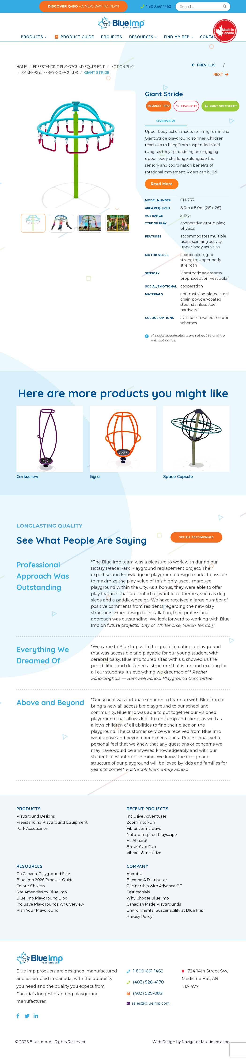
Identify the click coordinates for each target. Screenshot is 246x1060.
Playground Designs (35, 816)
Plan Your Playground (37, 910)
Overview (165, 121)
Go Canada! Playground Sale (43, 874)
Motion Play (122, 66)
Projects (111, 36)
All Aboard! (137, 841)
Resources (143, 36)
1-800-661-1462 (145, 971)
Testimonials (138, 892)
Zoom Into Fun (141, 822)
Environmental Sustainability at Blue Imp (165, 910)
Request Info (159, 105)
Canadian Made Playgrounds (154, 904)
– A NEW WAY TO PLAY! (83, 6)
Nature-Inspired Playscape (152, 835)
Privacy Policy (139, 916)
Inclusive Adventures (147, 816)
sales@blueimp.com (148, 1003)
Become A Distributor (147, 880)
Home (21, 66)
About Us (135, 874)
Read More (162, 184)
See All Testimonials (196, 537)
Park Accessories (31, 828)
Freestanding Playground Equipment (69, 66)
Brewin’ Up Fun (141, 847)
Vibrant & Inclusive (144, 828)
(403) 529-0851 (145, 993)
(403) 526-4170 (145, 982)
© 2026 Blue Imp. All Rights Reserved (50, 1042)
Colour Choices (30, 886)
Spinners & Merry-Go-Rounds (50, 72)
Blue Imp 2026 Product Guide (45, 880)
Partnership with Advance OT (154, 886)
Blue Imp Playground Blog (42, 898)
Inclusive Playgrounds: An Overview (50, 904)
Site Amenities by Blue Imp (41, 892)
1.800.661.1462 (155, 6)
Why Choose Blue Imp (148, 898)
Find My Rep (178, 36)
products (34, 36)
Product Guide (74, 36)
